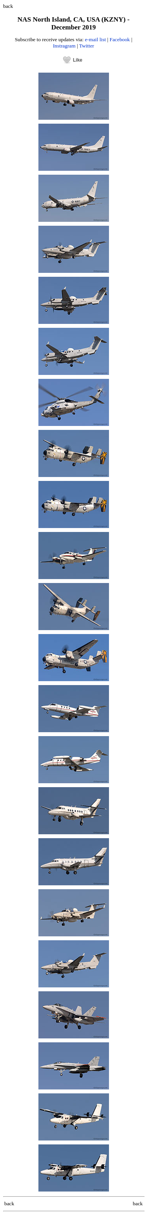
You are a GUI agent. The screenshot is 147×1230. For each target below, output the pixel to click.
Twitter (86, 46)
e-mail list (95, 39)
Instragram (64, 46)
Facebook (119, 39)
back (8, 6)
